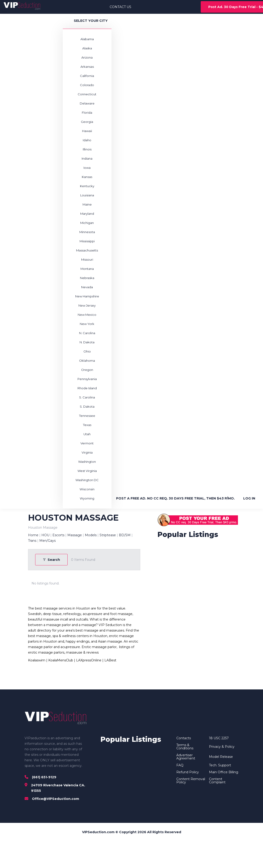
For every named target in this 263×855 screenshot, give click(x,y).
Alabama (87, 39)
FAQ (179, 765)
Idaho (87, 140)
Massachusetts (87, 250)
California (87, 76)
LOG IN (249, 498)
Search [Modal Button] (51, 560)
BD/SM (125, 535)
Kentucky (87, 186)
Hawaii (87, 131)
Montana (87, 269)
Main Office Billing (223, 772)
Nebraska (87, 278)
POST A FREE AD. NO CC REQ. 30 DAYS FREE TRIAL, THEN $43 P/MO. (175, 498)
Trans (32, 541)
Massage (74, 535)
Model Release (221, 757)
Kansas (87, 177)
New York (87, 324)
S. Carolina (87, 397)
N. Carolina (87, 333)
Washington (87, 461)
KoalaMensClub (60, 660)
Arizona (87, 57)
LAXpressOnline (88, 660)
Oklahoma (87, 360)
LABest (110, 660)
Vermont (87, 443)
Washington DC (87, 480)
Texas (87, 425)
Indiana (87, 158)
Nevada (87, 287)
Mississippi (87, 241)
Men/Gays (47, 541)
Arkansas (87, 66)
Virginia (87, 452)
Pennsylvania (87, 379)
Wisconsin (87, 489)
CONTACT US (120, 7)
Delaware (87, 103)
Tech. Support (220, 765)
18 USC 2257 (219, 738)
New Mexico (87, 314)
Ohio (87, 351)
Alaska (87, 48)
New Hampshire (87, 296)
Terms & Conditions (184, 746)
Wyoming (87, 498)
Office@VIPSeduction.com (55, 799)
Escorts (58, 535)
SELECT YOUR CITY (91, 21)
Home (33, 535)
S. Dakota (87, 406)
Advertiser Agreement (185, 756)
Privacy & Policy (221, 747)
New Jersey (87, 305)
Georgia (87, 122)
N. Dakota (87, 342)
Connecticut (87, 94)
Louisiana (87, 195)
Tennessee (87, 416)
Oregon (87, 370)
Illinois (87, 149)
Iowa (87, 167)
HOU (45, 535)
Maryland (87, 213)
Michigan (87, 223)
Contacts (183, 738)
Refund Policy (187, 772)
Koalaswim (36, 660)
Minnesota (87, 232)
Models (91, 535)
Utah (87, 434)
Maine (87, 204)
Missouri (87, 259)
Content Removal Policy (190, 780)
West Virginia (87, 471)
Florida (87, 112)
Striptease (108, 535)
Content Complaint (217, 780)
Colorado (87, 85)
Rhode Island (87, 388)
